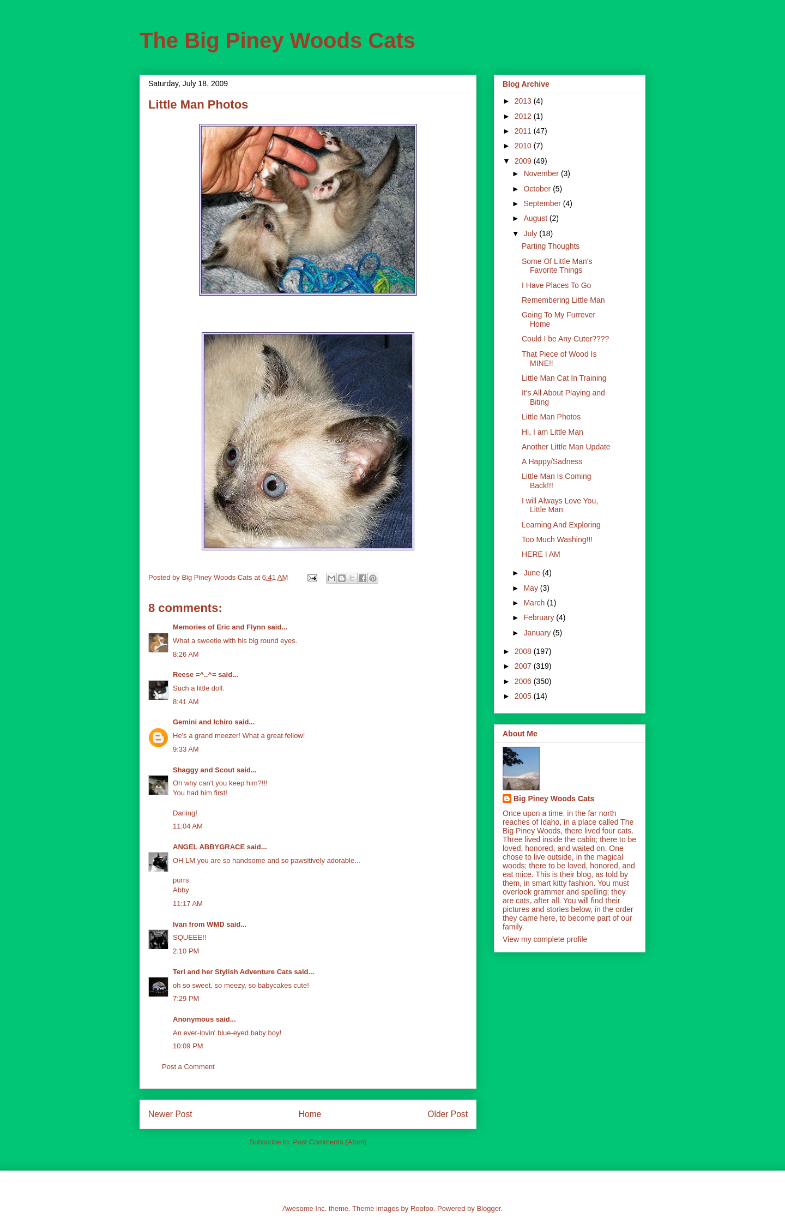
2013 (524, 101)
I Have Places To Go (556, 285)
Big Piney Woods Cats (554, 798)
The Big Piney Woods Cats (277, 40)
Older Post (447, 1114)
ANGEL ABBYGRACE (209, 847)
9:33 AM (186, 749)
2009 (524, 161)
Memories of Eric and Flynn (219, 627)
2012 (524, 116)
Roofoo (421, 1208)
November (541, 173)
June (532, 572)
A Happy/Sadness (552, 461)
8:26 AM (186, 654)
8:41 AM (186, 702)
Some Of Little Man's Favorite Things (557, 266)
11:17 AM (188, 903)
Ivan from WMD (199, 924)
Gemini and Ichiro (203, 722)
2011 (524, 131)
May (531, 588)
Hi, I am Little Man (552, 432)
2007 (524, 666)
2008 (524, 651)
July (531, 233)
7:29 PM (186, 998)
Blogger (488, 1208)
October (538, 188)
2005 (524, 696)
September (543, 203)
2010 (524, 145)
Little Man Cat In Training (564, 378)
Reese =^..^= (194, 674)
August (536, 218)
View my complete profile (545, 939)
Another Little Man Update (566, 446)
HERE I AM (541, 554)
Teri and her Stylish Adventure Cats (233, 972)
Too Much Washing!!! (557, 539)
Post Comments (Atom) (329, 1142)
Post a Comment (188, 1067)
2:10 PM (186, 951)
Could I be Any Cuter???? (565, 338)
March (535, 602)
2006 (524, 681)
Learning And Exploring (561, 524)
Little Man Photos (551, 416)
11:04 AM (188, 826)
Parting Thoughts (550, 246)
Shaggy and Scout (203, 770)
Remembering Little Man (563, 300)
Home (310, 1114)
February (539, 617)
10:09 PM (188, 1046)
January (538, 632)
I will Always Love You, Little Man (560, 505)
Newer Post (170, 1114)
